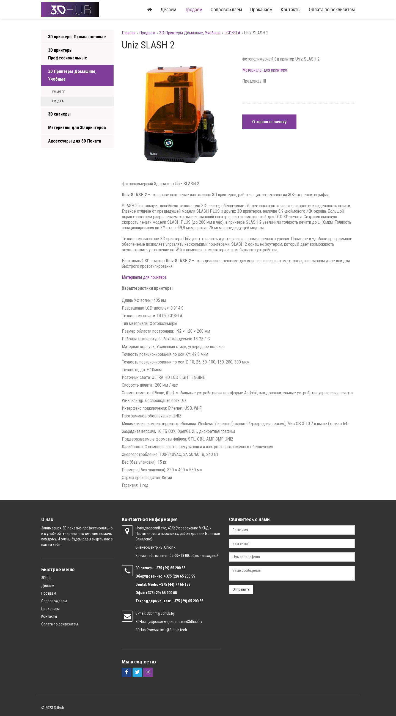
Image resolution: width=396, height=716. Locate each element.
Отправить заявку (269, 121)
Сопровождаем (226, 9)
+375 (158, 568)
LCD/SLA (58, 101)
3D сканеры (59, 114)
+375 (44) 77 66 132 (174, 584)
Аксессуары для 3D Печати (74, 141)
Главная (128, 32)
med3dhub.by (191, 621)
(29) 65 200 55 (174, 568)
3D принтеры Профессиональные (67, 54)
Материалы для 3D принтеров (77, 127)
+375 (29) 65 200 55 (161, 593)
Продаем (193, 9)
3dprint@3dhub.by (161, 613)
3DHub (46, 578)
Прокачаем (261, 9)
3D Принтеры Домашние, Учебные (72, 75)
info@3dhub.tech (173, 630)
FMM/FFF (58, 92)
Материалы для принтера (264, 70)
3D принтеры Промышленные (77, 36)
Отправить (241, 589)
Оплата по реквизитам (332, 9)
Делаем (168, 9)
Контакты (291, 9)
